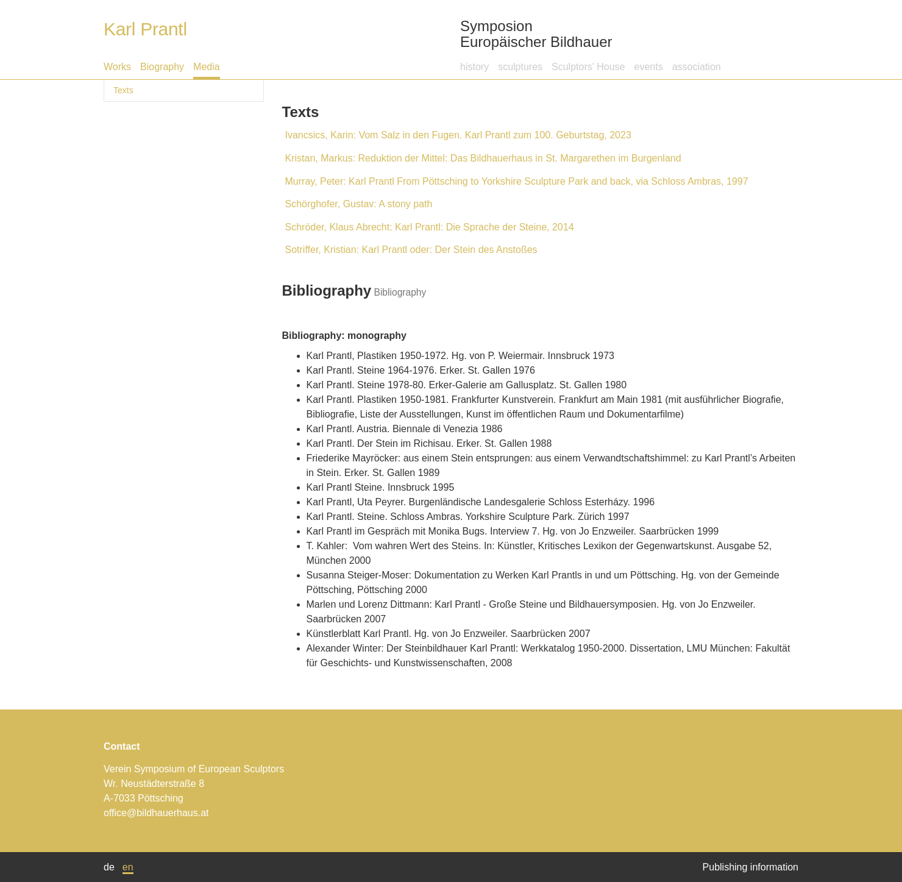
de (109, 867)
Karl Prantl (145, 29)
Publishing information (750, 867)
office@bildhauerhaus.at (156, 813)
